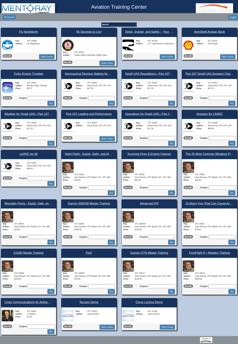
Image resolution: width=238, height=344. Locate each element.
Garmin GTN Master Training (149, 252)
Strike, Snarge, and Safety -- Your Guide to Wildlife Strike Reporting (149, 31)
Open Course (47, 57)
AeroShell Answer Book (209, 31)
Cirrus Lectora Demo (149, 302)
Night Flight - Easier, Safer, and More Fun (89, 154)
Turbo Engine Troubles (28, 73)
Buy (51, 103)
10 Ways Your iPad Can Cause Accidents (209, 203)
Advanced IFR (149, 203)
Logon (233, 17)
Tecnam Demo (88, 302)
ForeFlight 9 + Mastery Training (209, 252)
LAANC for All (28, 154)
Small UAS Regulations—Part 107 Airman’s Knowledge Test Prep (149, 73)
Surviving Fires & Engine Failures (149, 154)
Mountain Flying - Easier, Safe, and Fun (28, 203)
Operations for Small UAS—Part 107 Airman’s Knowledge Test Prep (149, 114)
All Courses (9, 17)
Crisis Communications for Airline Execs (28, 302)
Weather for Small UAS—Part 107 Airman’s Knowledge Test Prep (28, 114)
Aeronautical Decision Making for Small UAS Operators (89, 73)
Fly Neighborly (28, 31)
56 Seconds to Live (88, 31)
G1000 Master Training (29, 252)
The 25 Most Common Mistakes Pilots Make (209, 154)
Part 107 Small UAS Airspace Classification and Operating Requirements (209, 73)
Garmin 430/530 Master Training (89, 203)
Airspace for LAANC (209, 114)
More (7, 56)
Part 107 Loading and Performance (89, 114)
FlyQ (89, 252)
